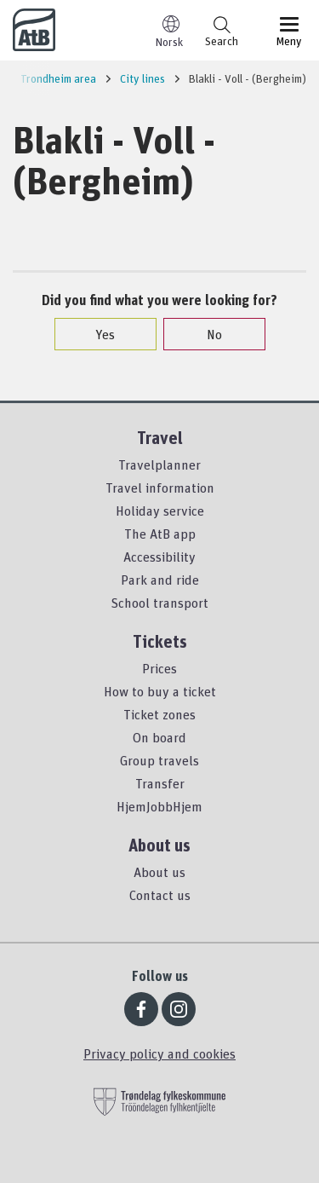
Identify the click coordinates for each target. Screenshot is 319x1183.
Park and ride (160, 579)
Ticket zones (159, 714)
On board (159, 737)
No (206, 334)
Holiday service (160, 510)
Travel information (159, 487)
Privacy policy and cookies (159, 1053)
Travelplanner (159, 464)
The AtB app (160, 533)
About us (159, 871)
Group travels (159, 760)
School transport (159, 602)
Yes (96, 334)
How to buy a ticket (160, 691)
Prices (159, 668)
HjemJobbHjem (159, 806)
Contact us (160, 894)
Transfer (160, 783)
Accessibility (159, 556)
